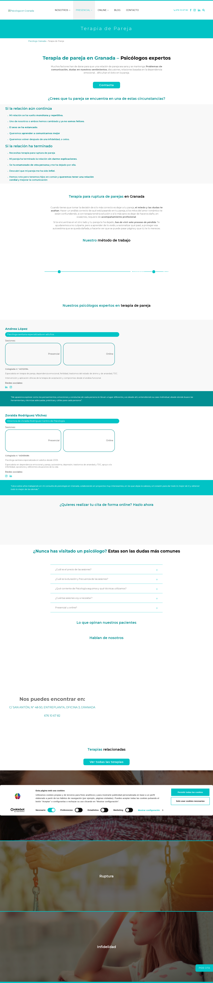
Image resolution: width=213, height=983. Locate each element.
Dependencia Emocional (106, 805)
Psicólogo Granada (37, 41)
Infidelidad (106, 947)
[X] (194, 10)
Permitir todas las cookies (190, 959)
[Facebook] (190, 10)
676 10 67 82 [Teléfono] (181, 10)
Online (103, 10)
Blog (117, 10)
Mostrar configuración (149, 977)
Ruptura (106, 876)
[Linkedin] (199, 10)
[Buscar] (203, 10)
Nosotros (62, 10)
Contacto (132, 10)
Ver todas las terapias (106, 762)
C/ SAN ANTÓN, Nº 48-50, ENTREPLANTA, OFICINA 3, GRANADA (52, 707)
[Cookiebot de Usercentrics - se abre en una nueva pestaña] (17, 978)
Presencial (84, 10)
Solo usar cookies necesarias (190, 968)
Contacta (106, 85)
